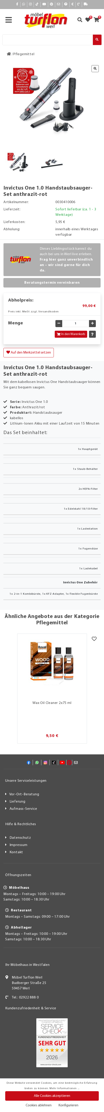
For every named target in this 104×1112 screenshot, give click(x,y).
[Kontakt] (79, 4)
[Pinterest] (51, 4)
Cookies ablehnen (39, 1105)
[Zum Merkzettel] (89, 20)
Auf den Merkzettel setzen (28, 352)
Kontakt (16, 852)
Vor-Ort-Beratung (24, 794)
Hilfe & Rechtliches (20, 824)
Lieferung (17, 801)
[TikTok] (37, 4)
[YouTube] (44, 4)
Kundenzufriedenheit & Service (30, 1008)
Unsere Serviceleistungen (26, 781)
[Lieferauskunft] (86, 4)
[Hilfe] (65, 4)
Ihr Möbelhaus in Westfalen (27, 965)
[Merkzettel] (94, 639)
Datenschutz (20, 838)
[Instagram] (30, 4)
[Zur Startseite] (9, 54)
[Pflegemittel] (24, 54)
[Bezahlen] (73, 4)
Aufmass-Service (23, 809)
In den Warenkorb (71, 334)
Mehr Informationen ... (64, 1088)
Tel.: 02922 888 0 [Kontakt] (25, 997)
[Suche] (47, 39)
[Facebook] (17, 4)
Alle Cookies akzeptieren (52, 1096)
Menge (15, 323)
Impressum (18, 845)
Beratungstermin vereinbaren (52, 283)
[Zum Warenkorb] (97, 20)
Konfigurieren (68, 1105)
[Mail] (58, 4)
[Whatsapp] (23, 4)
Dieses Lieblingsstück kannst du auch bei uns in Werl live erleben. (66, 259)
